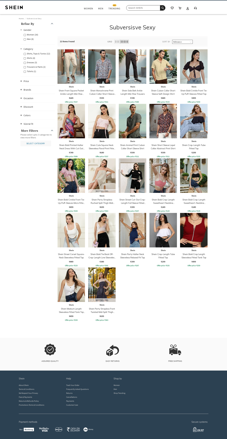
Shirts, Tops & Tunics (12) (38, 53)
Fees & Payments (25, 397)
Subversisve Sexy (34, 18)
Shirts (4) (31, 58)
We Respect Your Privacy (28, 393)
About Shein (24, 385)
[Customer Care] (195, 8)
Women (117, 385)
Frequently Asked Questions (77, 389)
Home (21, 18)
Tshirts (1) (31, 71)
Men (115, 389)
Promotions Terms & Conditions (31, 405)
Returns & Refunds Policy (29, 401)
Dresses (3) (32, 62)
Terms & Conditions (26, 389)
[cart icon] (180, 8)
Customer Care (72, 405)
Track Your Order (72, 385)
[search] (162, 8)
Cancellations (71, 397)
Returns (69, 393)
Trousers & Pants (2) (36, 66)
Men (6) (30, 39)
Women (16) (32, 34)
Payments (70, 401)
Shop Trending (119, 393)
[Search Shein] (145, 8)
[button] (37, 24)
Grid (109, 41)
